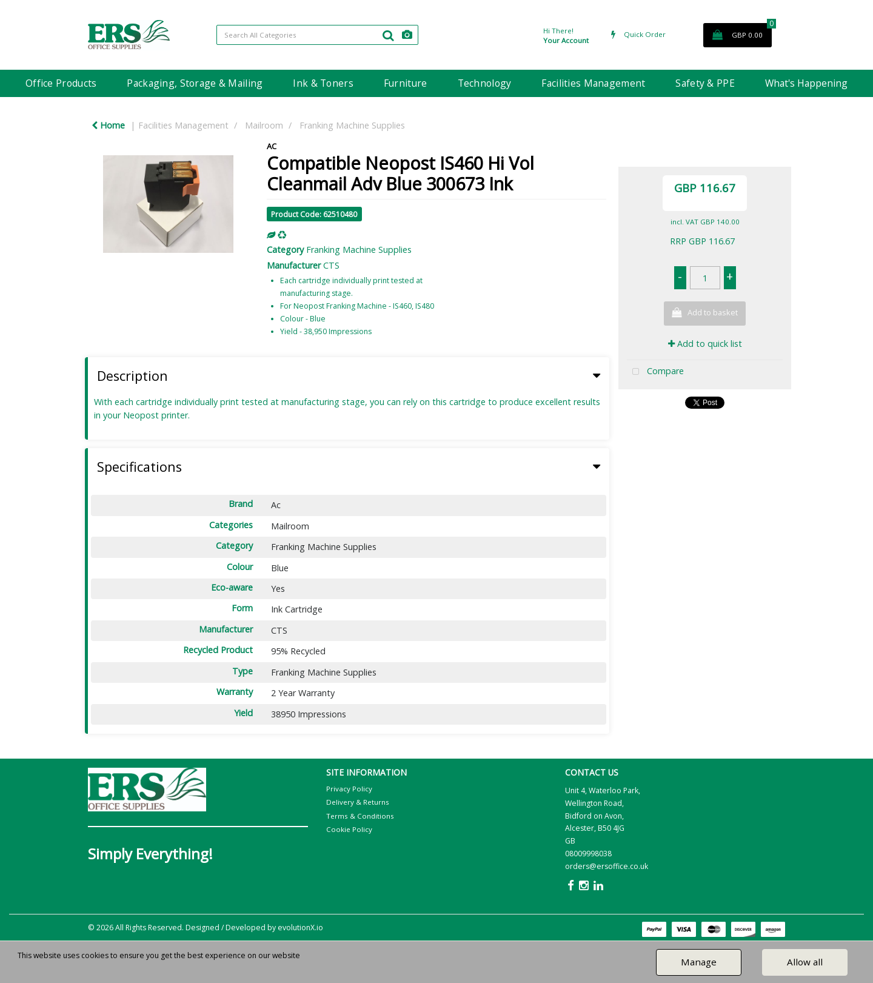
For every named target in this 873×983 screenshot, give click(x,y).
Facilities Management (593, 83)
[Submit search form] (388, 35)
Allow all (805, 962)
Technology (485, 83)
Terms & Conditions (360, 815)
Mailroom (264, 125)
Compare (655, 372)
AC (271, 146)
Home (108, 125)
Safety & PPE (704, 83)
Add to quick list (705, 343)
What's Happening (806, 83)
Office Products (60, 83)
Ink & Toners (323, 83)
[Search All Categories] (317, 35)
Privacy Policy (349, 788)
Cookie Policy (349, 829)
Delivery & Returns (357, 802)
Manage (699, 962)
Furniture (405, 83)
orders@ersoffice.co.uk (606, 866)
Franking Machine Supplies (352, 125)
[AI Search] (407, 34)
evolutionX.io (300, 927)
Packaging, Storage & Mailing (195, 83)
